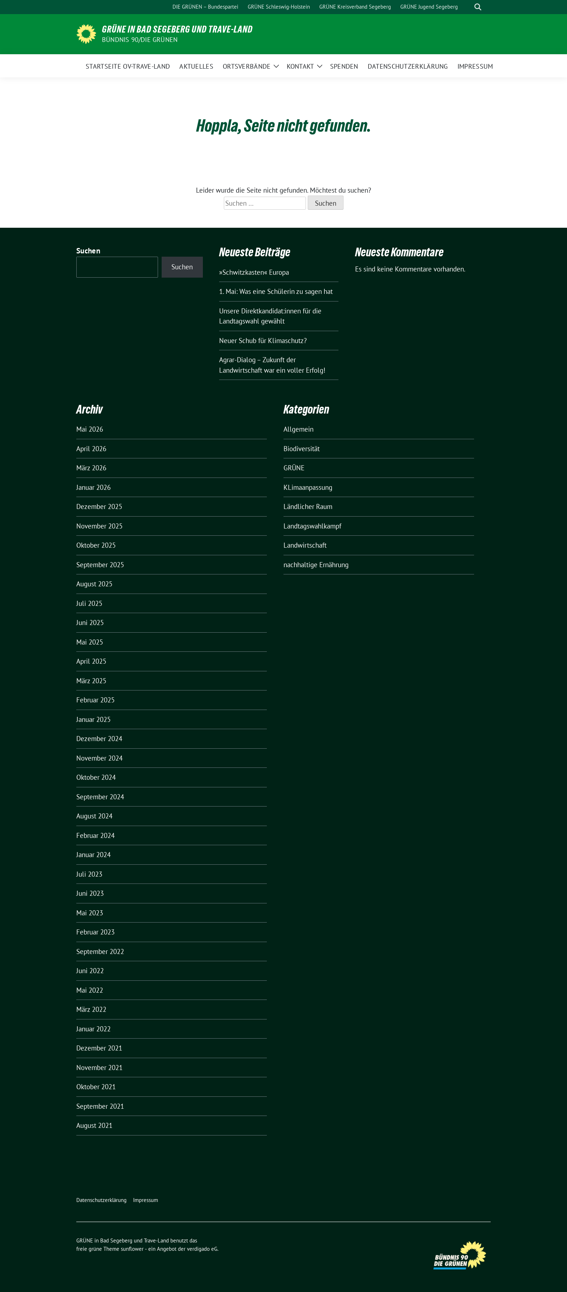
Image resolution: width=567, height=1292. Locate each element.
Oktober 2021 (96, 1086)
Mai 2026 (89, 429)
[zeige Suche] (478, 7)
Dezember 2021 (99, 1048)
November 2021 (99, 1067)
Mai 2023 (89, 912)
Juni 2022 (90, 970)
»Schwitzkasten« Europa (254, 272)
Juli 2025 (89, 603)
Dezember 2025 (99, 506)
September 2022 (100, 951)
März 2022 (91, 1009)
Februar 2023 (95, 932)
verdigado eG (202, 1248)
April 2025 (91, 661)
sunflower (132, 1248)
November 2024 (99, 758)
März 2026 (91, 467)
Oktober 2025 (96, 545)
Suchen (88, 251)
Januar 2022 (93, 1028)
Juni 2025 (90, 622)
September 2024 (100, 796)
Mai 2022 (89, 990)
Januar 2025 (93, 719)
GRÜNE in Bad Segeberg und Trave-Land (177, 29)
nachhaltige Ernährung (316, 564)
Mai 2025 (89, 642)
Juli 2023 (89, 874)
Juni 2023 (90, 893)
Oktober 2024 (96, 777)
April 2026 (91, 448)
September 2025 (100, 564)
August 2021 (94, 1125)
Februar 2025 (95, 700)
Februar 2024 (95, 835)
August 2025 (94, 583)
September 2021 (100, 1106)
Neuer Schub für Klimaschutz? (263, 340)
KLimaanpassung (308, 487)
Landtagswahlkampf (312, 526)
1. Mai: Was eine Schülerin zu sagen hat (276, 291)
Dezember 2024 (99, 738)
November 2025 (99, 526)
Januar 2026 (93, 487)
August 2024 (94, 816)
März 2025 (91, 680)
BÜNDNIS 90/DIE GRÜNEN (140, 39)
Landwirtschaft (305, 545)
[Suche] (467, 7)
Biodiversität (302, 448)
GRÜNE (294, 467)
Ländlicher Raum (308, 506)
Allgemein (299, 429)
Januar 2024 (93, 854)
